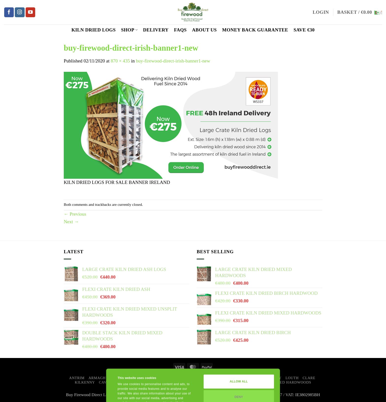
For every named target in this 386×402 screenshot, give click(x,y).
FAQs (180, 29)
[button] (321, 12)
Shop (129, 29)
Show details (127, 393)
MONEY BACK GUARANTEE (255, 29)
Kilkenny (85, 382)
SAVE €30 (304, 29)
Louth (292, 378)
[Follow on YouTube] (30, 12)
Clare (309, 378)
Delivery (156, 29)
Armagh (97, 378)
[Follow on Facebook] (9, 12)
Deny (238, 366)
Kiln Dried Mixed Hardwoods (280, 382)
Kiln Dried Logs (93, 29)
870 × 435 (120, 60)
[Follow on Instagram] (20, 12)
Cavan (105, 382)
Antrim (76, 378)
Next (71, 221)
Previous (75, 214)
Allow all (239, 351)
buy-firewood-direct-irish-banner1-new (173, 60)
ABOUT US (204, 29)
